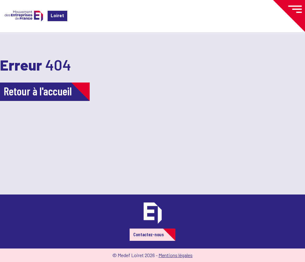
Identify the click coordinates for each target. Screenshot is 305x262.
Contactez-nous (148, 234)
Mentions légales (175, 255)
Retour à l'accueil (38, 91)
